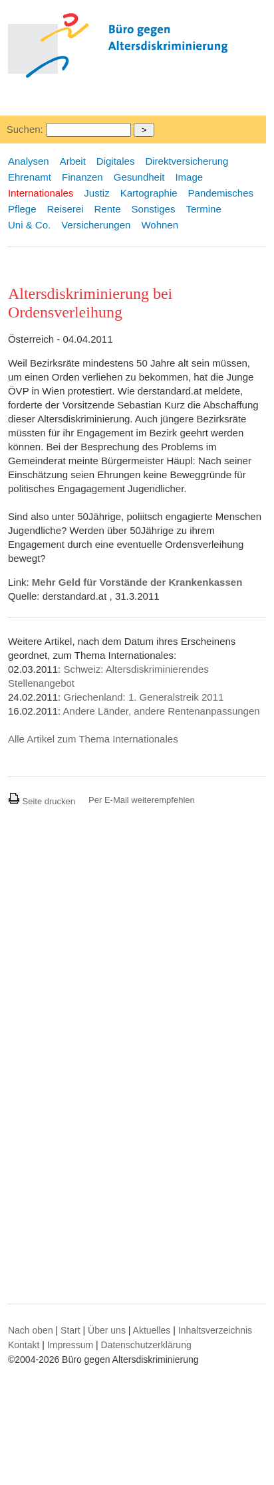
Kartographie (149, 193)
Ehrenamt (29, 177)
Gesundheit (139, 177)
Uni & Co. (29, 224)
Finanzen (82, 177)
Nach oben (30, 1330)
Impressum (70, 1345)
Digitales (115, 161)
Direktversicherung (186, 161)
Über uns (107, 1330)
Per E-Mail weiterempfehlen (141, 800)
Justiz (96, 193)
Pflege (22, 209)
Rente (107, 209)
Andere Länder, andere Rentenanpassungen (161, 711)
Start (70, 1330)
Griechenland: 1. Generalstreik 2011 (143, 697)
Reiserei (65, 209)
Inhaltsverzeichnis (215, 1330)
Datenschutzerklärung (146, 1345)
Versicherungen (95, 224)
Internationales (40, 193)
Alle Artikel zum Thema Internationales (93, 738)
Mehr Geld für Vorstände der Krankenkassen (137, 582)
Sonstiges (154, 209)
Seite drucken (41, 801)
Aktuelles (152, 1330)
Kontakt (23, 1345)
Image (189, 177)
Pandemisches (220, 193)
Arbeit (73, 161)
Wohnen (159, 224)
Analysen (28, 161)
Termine (203, 209)
